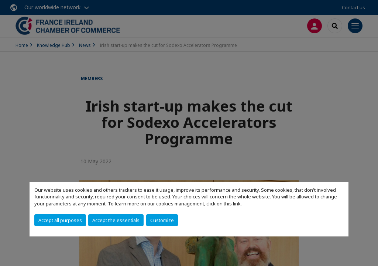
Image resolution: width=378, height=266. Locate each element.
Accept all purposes (60, 220)
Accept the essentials (116, 220)
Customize (162, 220)
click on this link (223, 203)
